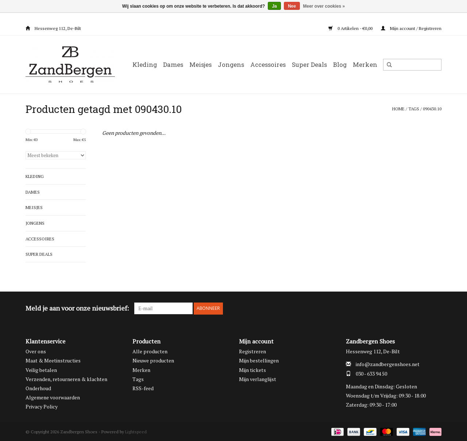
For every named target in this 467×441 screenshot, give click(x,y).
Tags (413, 108)
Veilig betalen (41, 369)
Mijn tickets (252, 369)
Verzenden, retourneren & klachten (66, 378)
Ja (274, 6)
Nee (292, 6)
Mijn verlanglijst (257, 378)
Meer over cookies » (324, 6)
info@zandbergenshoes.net (388, 364)
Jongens (231, 64)
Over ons (36, 350)
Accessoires (268, 64)
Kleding (144, 64)
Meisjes (200, 64)
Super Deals (309, 64)
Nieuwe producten (153, 360)
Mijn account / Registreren (411, 28)
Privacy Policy (42, 406)
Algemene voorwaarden (53, 397)
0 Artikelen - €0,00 (351, 28)
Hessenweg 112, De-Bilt (53, 28)
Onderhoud (38, 387)
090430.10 (432, 108)
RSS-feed (143, 387)
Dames (173, 64)
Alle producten (149, 350)
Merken (365, 64)
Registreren (252, 350)
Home (398, 108)
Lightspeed (136, 431)
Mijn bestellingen (259, 360)
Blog (340, 64)
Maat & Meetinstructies (53, 360)
